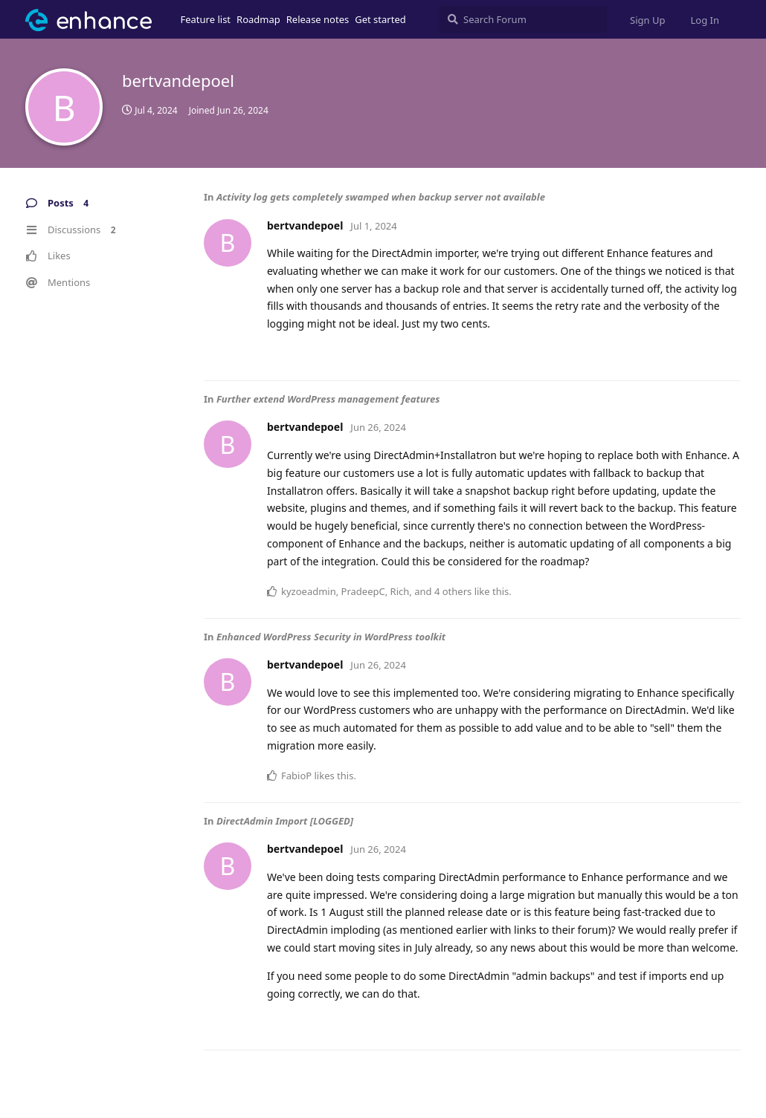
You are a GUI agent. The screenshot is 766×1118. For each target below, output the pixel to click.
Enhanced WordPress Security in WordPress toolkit (330, 636)
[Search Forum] (523, 19)
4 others (452, 591)
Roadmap (258, 19)
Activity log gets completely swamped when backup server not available (380, 197)
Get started (380, 19)
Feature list (206, 19)
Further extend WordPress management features (328, 399)
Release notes (318, 19)
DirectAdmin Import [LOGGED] (284, 821)
